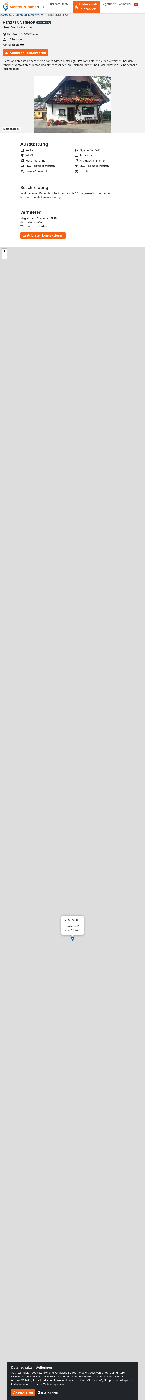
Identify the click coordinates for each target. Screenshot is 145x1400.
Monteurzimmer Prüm (29, 15)
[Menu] (137, 4)
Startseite (6, 15)
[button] (72, 939)
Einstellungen (47, 1392)
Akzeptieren (23, 1392)
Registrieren (109, 4)
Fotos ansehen (11, 128)
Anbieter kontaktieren (25, 53)
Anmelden (125, 4)
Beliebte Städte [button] (59, 4)
